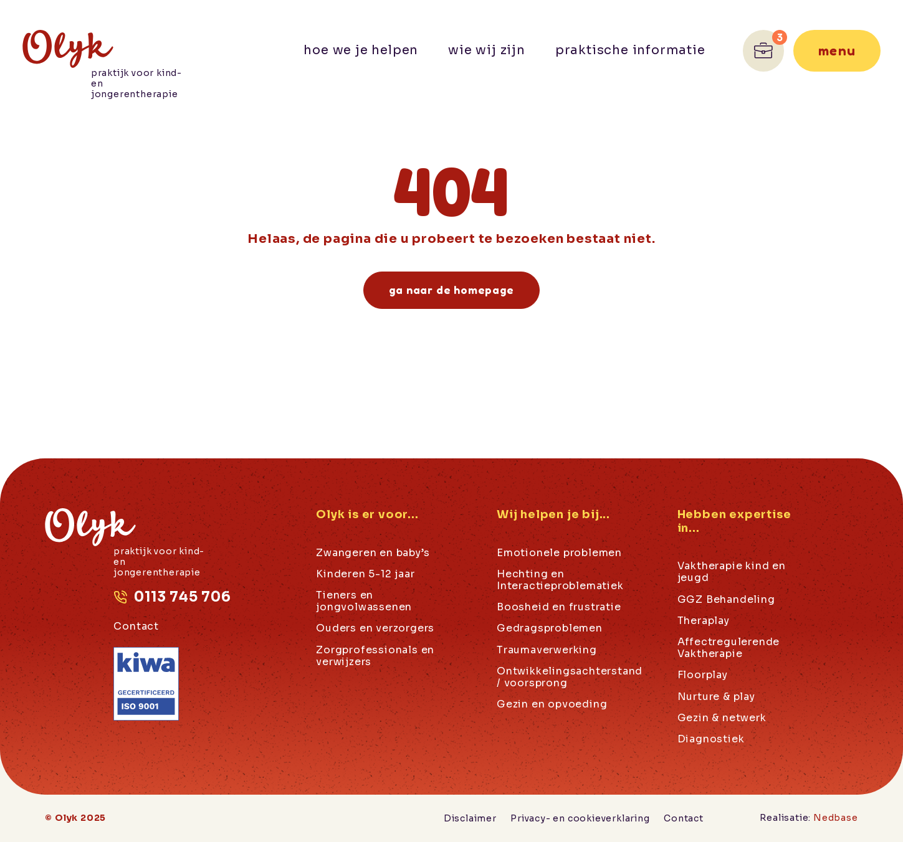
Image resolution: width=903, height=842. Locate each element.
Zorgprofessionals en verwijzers (375, 656)
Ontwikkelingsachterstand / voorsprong (570, 677)
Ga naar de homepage (451, 289)
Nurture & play (716, 697)
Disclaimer (470, 818)
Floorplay (702, 675)
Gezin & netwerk (722, 718)
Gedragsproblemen (550, 628)
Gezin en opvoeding (552, 704)
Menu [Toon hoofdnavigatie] (836, 50)
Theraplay (703, 621)
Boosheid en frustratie (559, 607)
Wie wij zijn (486, 50)
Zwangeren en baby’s (372, 553)
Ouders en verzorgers (375, 628)
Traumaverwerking (547, 650)
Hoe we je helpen (360, 50)
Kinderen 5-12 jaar (365, 574)
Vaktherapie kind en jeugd (731, 572)
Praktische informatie (630, 50)
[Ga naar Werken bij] (764, 51)
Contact (136, 626)
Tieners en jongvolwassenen (364, 601)
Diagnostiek (711, 739)
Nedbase (835, 817)
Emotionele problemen (559, 553)
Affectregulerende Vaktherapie (728, 648)
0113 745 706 (182, 597)
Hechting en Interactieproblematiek (560, 580)
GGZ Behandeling (726, 600)
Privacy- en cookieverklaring (579, 818)
